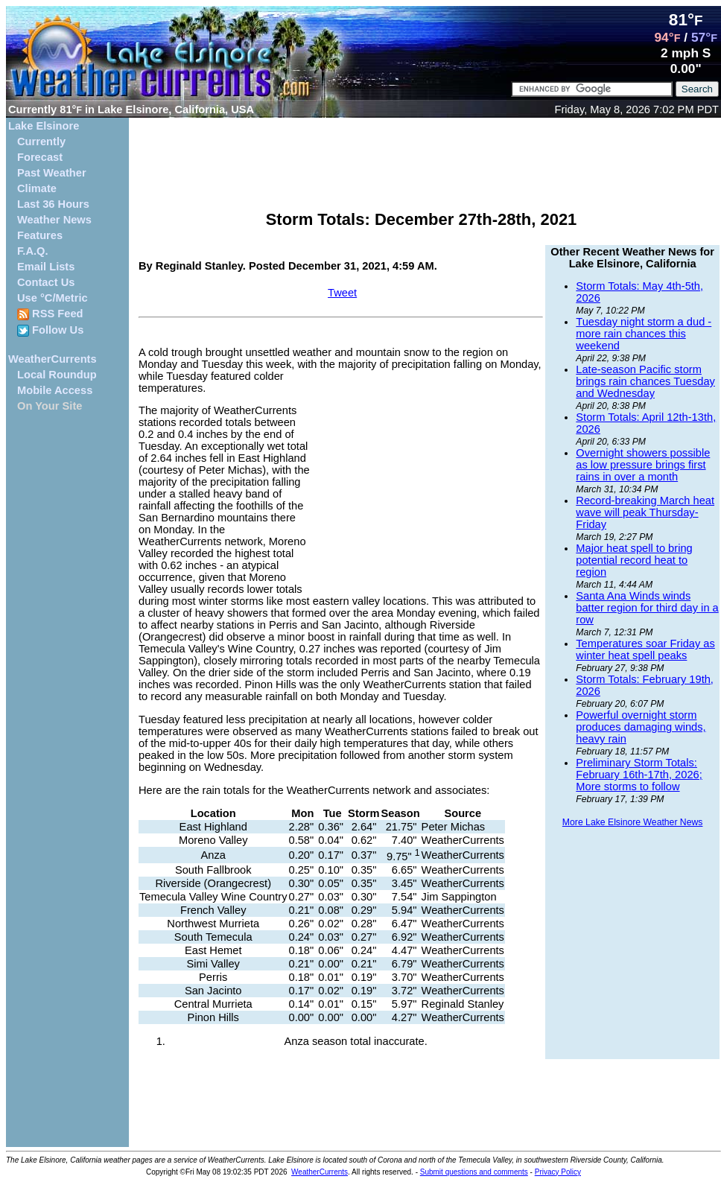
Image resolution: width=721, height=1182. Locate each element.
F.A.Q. (32, 251)
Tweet (342, 293)
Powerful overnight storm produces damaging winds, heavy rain (640, 727)
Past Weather (51, 173)
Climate (37, 188)
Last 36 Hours (53, 204)
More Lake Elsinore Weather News (632, 822)
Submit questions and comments (474, 1172)
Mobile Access (54, 390)
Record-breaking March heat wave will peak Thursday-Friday (645, 512)
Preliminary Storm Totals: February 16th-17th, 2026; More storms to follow (639, 774)
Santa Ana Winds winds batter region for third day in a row (647, 608)
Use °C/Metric (52, 298)
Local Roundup (57, 375)
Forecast (40, 157)
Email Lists (45, 267)
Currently (41, 141)
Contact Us (45, 282)
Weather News (54, 220)
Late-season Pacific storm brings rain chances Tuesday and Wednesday (645, 381)
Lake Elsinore (43, 126)
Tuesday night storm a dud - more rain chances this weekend (643, 334)
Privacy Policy (558, 1172)
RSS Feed (50, 314)
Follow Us (50, 330)
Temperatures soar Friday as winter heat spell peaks (645, 649)
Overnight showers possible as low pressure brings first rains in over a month (643, 465)
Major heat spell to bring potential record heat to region (634, 560)
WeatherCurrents (52, 359)
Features (40, 235)
